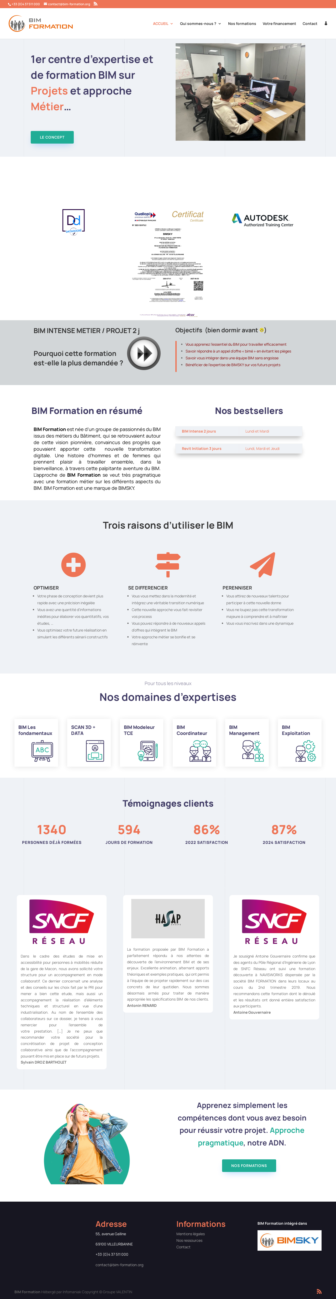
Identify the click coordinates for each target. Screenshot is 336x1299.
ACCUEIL (160, 24)
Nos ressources (189, 1240)
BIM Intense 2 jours (199, 431)
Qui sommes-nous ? (198, 24)
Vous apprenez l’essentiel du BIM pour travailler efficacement (236, 344)
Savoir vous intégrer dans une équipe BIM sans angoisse (232, 357)
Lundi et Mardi (257, 431)
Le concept (52, 137)
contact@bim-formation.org (119, 1264)
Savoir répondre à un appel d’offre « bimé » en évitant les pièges (238, 351)
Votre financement (279, 24)
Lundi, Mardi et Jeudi (262, 448)
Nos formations (242, 24)
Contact (310, 24)
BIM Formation (27, 1291)
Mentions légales (190, 1233)
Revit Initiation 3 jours (202, 448)
